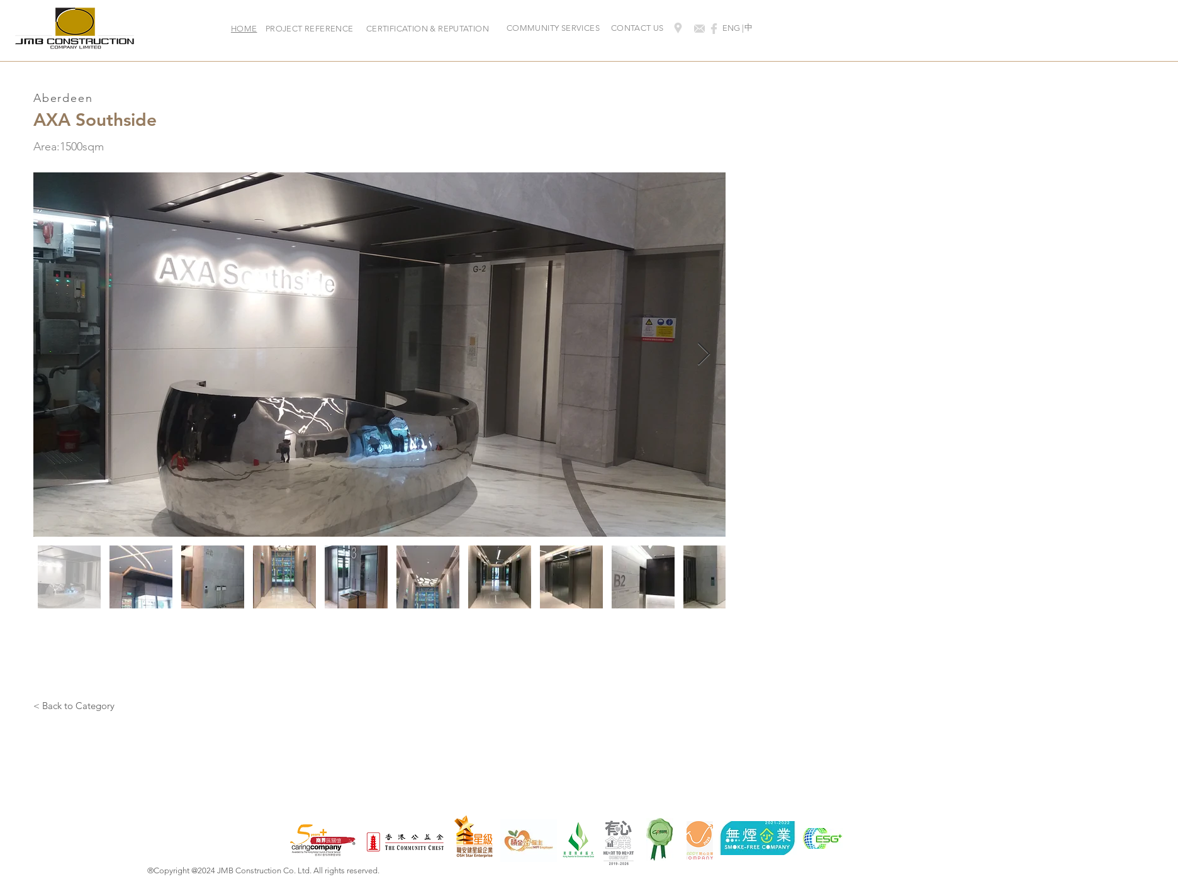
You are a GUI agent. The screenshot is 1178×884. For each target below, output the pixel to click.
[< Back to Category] (74, 705)
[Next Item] (704, 354)
